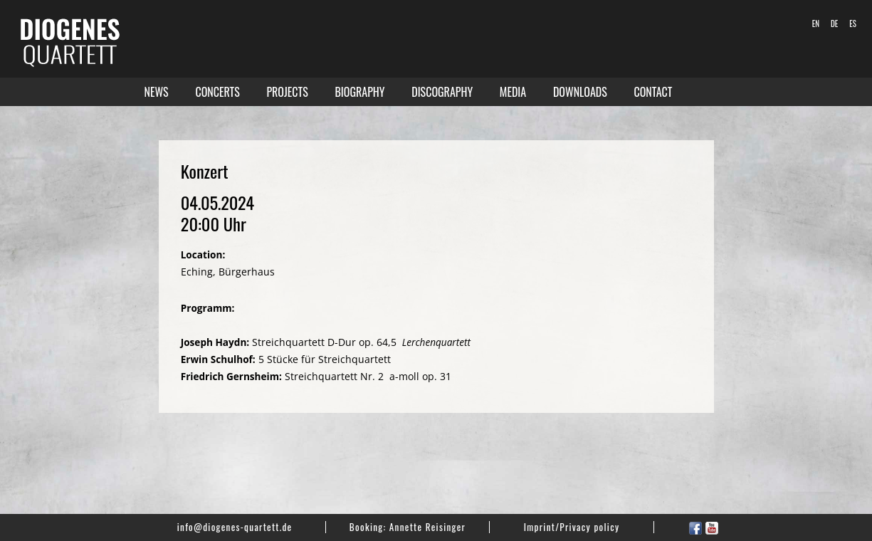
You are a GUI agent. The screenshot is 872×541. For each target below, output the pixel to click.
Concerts (217, 91)
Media (513, 91)
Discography (442, 91)
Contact (653, 91)
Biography (359, 91)
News (157, 91)
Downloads (580, 91)
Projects (287, 91)
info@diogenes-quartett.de (235, 527)
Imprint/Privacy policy (572, 527)
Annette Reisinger (427, 527)
